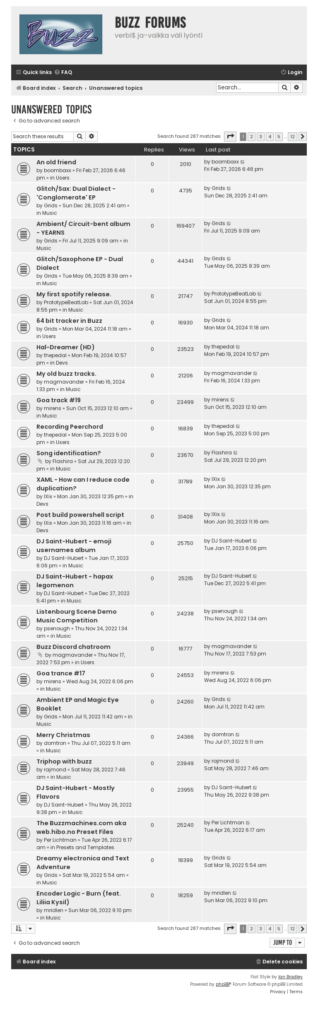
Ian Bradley (290, 977)
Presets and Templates (85, 847)
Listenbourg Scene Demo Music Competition (76, 616)
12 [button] (292, 136)
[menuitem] (63, 72)
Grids (51, 205)
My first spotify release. (73, 294)
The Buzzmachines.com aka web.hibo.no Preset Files (81, 827)
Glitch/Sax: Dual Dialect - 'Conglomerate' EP (76, 193)
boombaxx (57, 170)
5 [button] (278, 136)
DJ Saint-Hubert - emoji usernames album (73, 545)
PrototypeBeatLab (66, 302)
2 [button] (251, 136)
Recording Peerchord (69, 427)
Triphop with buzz (64, 761)
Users (63, 177)
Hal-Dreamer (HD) (65, 347)
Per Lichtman (60, 839)
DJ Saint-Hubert (64, 558)
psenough (57, 628)
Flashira (63, 461)
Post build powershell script (80, 515)
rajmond (55, 769)
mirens (52, 408)
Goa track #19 (58, 400)
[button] (230, 137)
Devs (62, 362)
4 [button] (269, 136)
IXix (48, 496)
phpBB (222, 984)
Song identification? (68, 453)
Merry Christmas (63, 735)
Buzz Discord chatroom (73, 647)
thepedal (55, 355)
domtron (55, 743)
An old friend (56, 162)
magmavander (64, 381)
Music (49, 212)
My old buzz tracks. (66, 374)
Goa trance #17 (60, 673)
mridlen (53, 910)
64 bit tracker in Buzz (69, 321)
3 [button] (260, 136)
